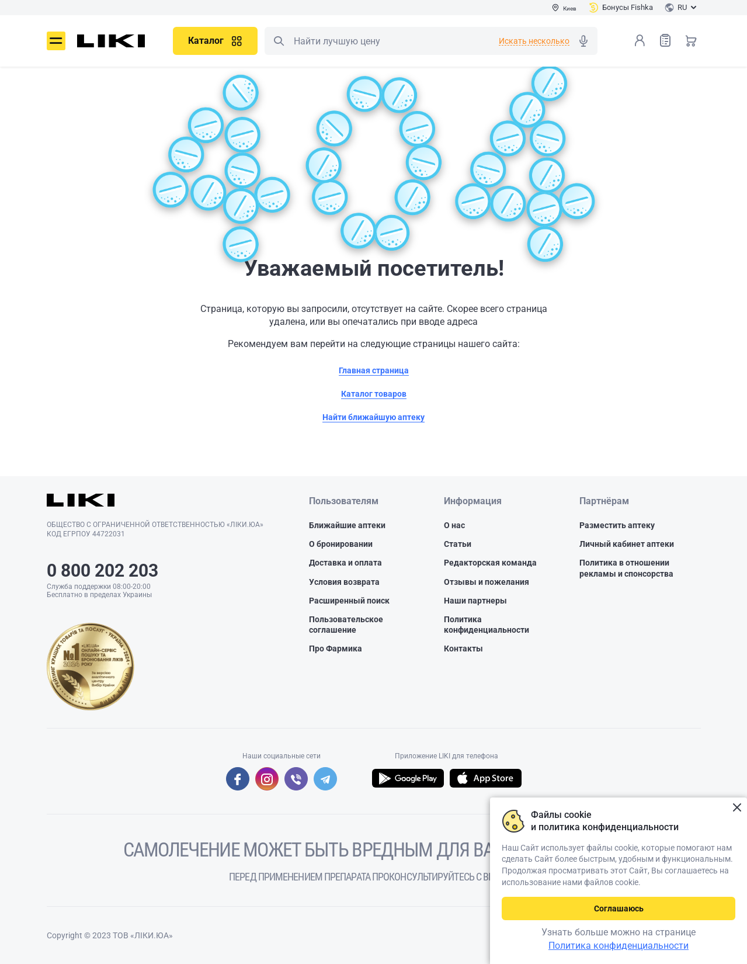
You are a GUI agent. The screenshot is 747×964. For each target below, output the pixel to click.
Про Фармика (335, 648)
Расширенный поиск (349, 600)
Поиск (279, 41)
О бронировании (341, 544)
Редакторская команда (490, 562)
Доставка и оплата (345, 562)
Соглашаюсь (619, 908)
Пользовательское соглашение (346, 624)
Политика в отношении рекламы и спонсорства (626, 568)
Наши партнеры (475, 600)
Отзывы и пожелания (486, 582)
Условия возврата (344, 582)
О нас (454, 525)
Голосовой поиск (583, 41)
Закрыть (737, 807)
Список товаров (665, 40)
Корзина (691, 40)
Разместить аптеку (617, 525)
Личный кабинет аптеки (626, 544)
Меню (56, 41)
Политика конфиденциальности (486, 624)
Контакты (463, 648)
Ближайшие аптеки (347, 525)
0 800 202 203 (102, 570)
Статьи (457, 544)
